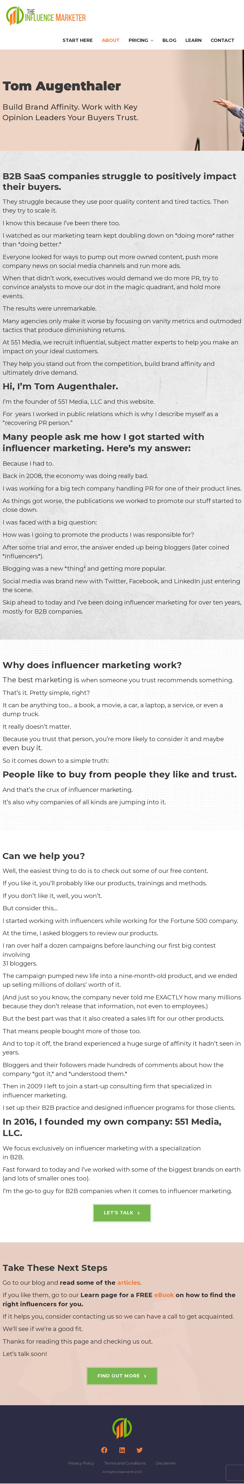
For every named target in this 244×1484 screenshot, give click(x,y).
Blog (169, 41)
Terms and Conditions (125, 1463)
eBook (164, 1295)
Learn (193, 41)
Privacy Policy (81, 1463)
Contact (222, 41)
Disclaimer (166, 1463)
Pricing (138, 41)
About (111, 41)
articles (129, 1283)
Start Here (78, 41)
